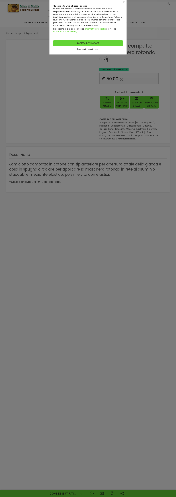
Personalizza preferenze (88, 49)
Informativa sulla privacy (65, 31)
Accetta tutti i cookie (88, 43)
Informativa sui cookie (95, 29)
